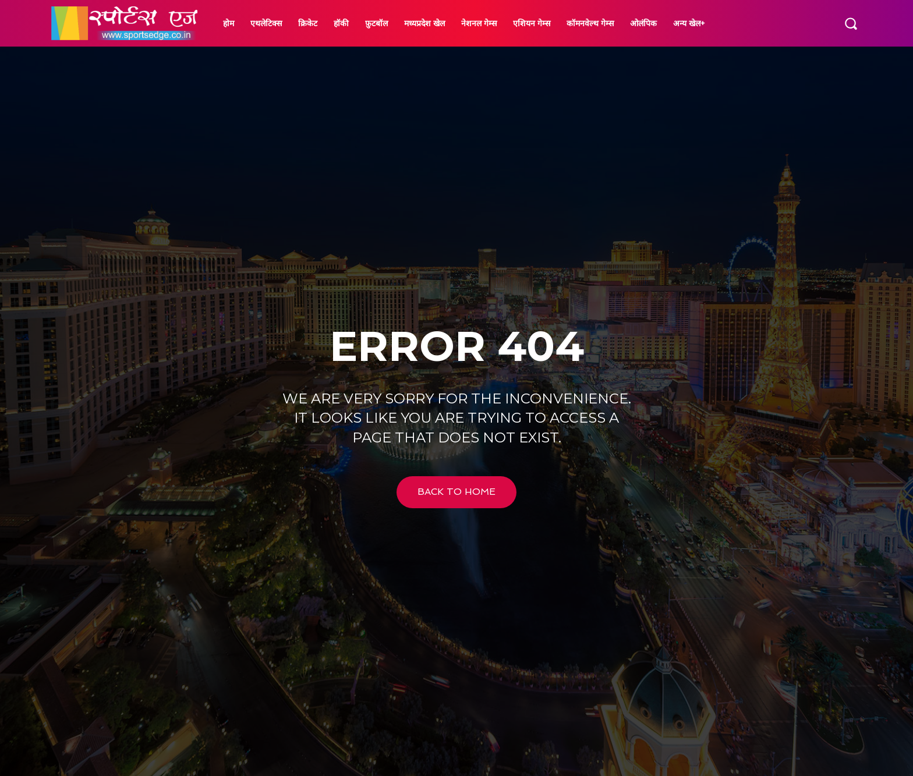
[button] (851, 23)
